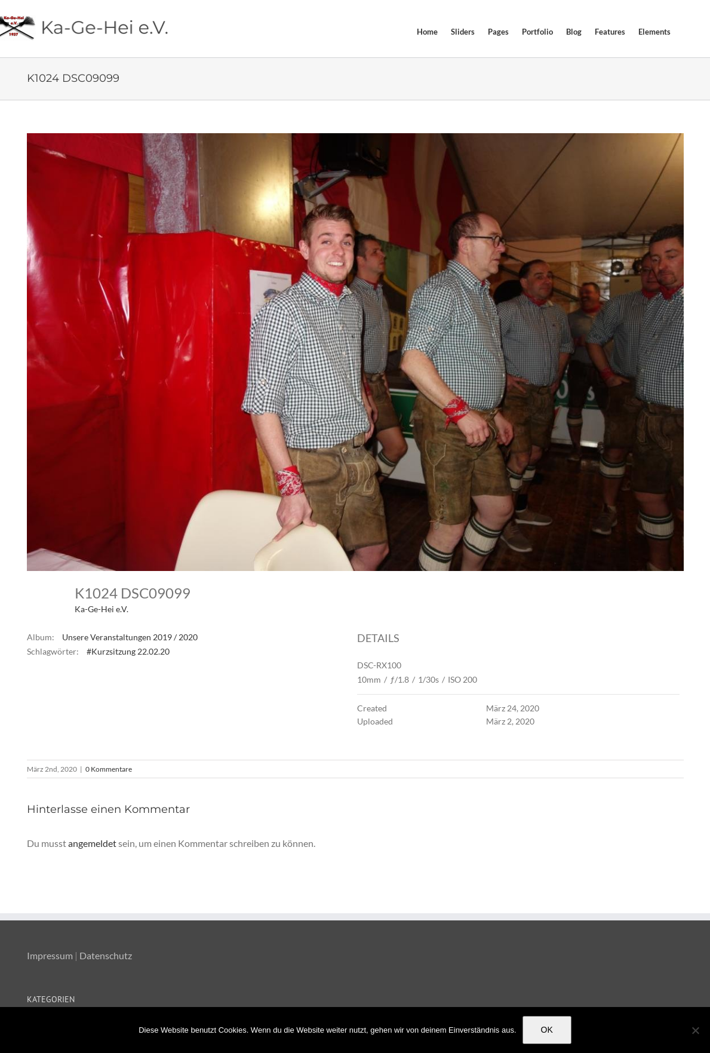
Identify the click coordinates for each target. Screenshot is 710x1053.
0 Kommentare (108, 769)
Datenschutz (105, 955)
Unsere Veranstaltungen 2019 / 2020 (130, 637)
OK (547, 1029)
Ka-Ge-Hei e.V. (101, 609)
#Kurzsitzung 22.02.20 (128, 651)
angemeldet (92, 843)
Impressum (50, 955)
